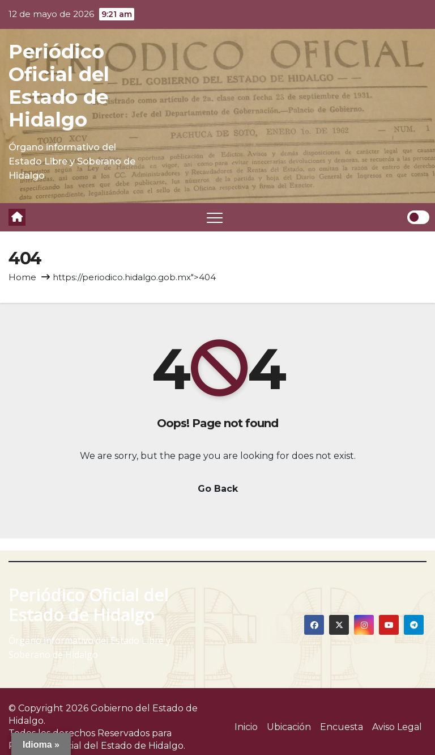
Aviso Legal (397, 727)
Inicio (246, 727)
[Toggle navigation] (214, 217)
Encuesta (341, 727)
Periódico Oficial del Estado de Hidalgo (58, 86)
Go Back (218, 488)
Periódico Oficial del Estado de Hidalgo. (96, 745)
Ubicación (289, 727)
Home (22, 277)
